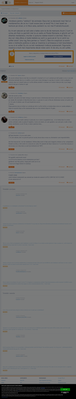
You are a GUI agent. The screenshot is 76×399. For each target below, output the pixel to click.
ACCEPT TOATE (65, 389)
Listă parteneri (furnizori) (4, 397)
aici (18, 390)
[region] (38, 391)
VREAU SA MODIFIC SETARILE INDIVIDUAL (65, 392)
